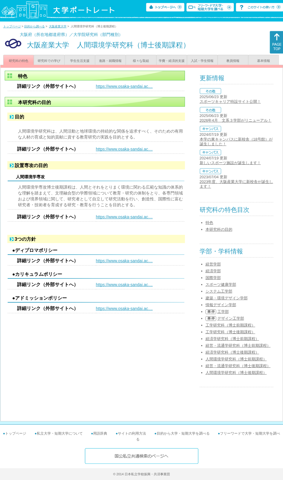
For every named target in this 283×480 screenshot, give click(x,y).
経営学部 (213, 264)
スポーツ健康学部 (221, 284)
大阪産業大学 (58, 26)
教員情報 (232, 60)
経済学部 (213, 271)
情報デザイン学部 (221, 305)
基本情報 (263, 60)
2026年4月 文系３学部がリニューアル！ (236, 120)
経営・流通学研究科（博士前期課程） (238, 345)
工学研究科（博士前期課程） (230, 325)
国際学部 (213, 278)
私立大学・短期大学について (60, 433)
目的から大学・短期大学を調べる (183, 433)
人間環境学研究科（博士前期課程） (236, 359)
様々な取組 (141, 60)
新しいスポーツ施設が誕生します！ (230, 163)
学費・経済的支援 (172, 60)
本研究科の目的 (219, 229)
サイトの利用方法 (132, 433)
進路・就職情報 (110, 60)
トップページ (12, 26)
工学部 (223, 311)
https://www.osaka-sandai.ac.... (124, 86)
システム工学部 (219, 291)
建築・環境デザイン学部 (227, 298)
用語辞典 (100, 433)
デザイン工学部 (230, 318)
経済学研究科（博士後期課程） (232, 352)
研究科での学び (49, 60)
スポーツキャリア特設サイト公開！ (230, 101)
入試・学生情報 (202, 60)
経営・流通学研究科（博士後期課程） (238, 366)
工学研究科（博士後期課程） (230, 332)
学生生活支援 (80, 60)
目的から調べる (34, 26)
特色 (209, 222)
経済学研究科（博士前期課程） (232, 339)
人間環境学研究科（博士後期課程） (236, 372)
